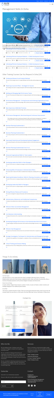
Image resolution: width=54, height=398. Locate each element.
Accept (48, 394)
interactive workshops (33, 356)
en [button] (50, 1)
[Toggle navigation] (52, 4)
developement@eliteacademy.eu (35, 380)
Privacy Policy (32, 394)
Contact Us (46, 1)
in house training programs (34, 358)
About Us (41, 1)
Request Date (46, 82)
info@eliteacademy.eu (33, 376)
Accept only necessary (39, 394)
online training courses (33, 360)
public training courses (33, 354)
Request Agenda (39, 52)
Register (47, 52)
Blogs (38, 1)
